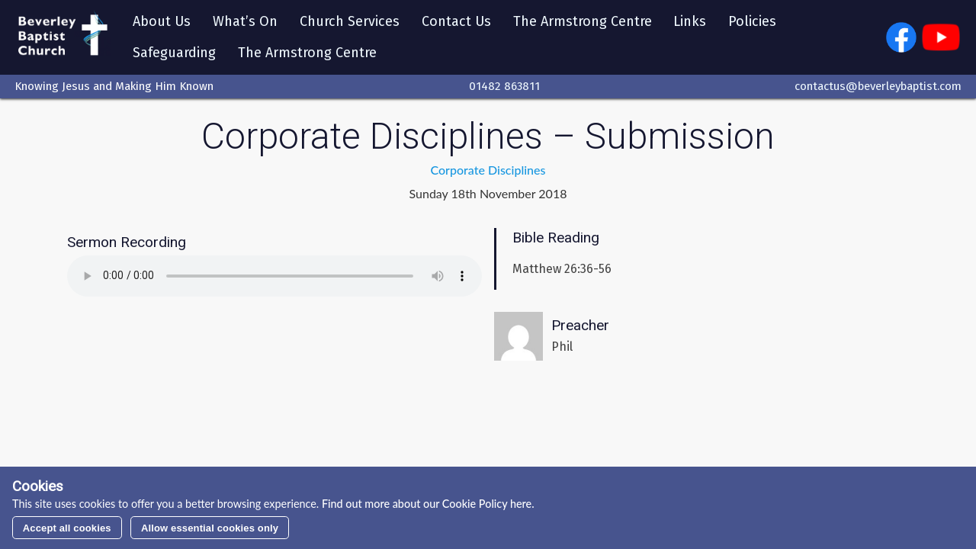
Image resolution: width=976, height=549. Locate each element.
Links (689, 21)
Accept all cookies (67, 528)
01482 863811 (504, 86)
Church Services (350, 21)
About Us (162, 21)
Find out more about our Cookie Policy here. (426, 503)
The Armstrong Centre (582, 21)
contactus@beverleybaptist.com (878, 86)
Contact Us (456, 21)
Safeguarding (174, 52)
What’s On (245, 21)
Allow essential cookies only (209, 528)
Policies (752, 21)
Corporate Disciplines (488, 169)
